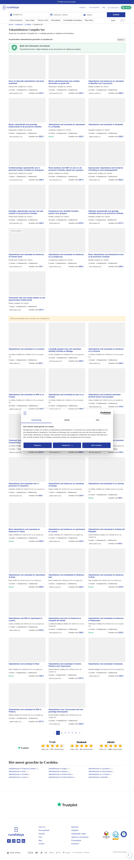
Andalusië (18, 28)
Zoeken (116, 14)
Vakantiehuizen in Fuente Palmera (62, 781)
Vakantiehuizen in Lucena (19, 781)
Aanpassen (67, 445)
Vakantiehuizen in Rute (18, 775)
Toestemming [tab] (36, 420)
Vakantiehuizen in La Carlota (99, 778)
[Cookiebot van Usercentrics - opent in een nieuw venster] (102, 413)
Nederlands (113, 7)
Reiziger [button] (82, 7)
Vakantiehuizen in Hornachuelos (101, 775)
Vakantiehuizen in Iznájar (59, 772)
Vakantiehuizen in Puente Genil (61, 778)
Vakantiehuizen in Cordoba (19, 778)
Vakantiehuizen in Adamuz (59, 775)
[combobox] (29, 14)
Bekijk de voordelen (73, 53)
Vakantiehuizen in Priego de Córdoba (24, 772)
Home (11, 28)
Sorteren (121, 43)
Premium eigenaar (16, 235)
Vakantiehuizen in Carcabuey (100, 772)
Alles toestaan (96, 445)
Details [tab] (67, 420)
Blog (103, 7)
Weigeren (37, 445)
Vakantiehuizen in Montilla (99, 781)
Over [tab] (98, 420)
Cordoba (28, 28)
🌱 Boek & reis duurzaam (66, 2)
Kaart (113, 20)
